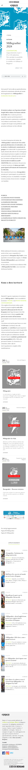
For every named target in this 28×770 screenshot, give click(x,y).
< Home (8, 35)
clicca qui (16, 749)
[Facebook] (3, 753)
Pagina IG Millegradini (7, 533)
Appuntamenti (8, 634)
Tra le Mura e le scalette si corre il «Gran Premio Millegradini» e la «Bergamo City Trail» (14, 681)
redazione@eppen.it (12, 746)
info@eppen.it (12, 744)
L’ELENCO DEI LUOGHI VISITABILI (12, 204)
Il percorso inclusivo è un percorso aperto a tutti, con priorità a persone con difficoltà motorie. (14, 494)
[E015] (11, 753)
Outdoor (9, 39)
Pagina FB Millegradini (7, 530)
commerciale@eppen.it (12, 747)
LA (2, 202)
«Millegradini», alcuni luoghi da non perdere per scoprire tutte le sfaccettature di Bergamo (15, 618)
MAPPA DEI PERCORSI (10, 202)
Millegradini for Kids (9, 438)
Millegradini (7, 391)
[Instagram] (7, 753)
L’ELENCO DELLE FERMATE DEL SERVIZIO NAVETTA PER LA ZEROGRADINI (11, 213)
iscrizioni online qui (8, 96)
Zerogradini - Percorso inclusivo (13, 489)
